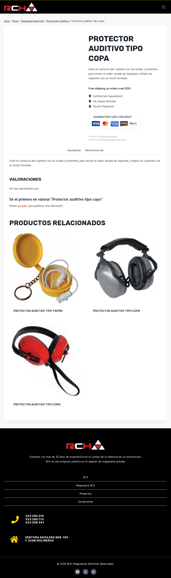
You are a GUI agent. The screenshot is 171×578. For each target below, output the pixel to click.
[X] (85, 572)
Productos (85, 493)
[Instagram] (93, 572)
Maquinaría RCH (85, 485)
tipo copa (121, 139)
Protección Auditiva (108, 136)
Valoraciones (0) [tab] (94, 150)
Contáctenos (85, 501)
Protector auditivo (107, 139)
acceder (22, 206)
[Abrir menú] (163, 7)
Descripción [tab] (74, 150)
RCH (85, 477)
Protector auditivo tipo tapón (38, 310)
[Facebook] (77, 572)
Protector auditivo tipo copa (116, 310)
